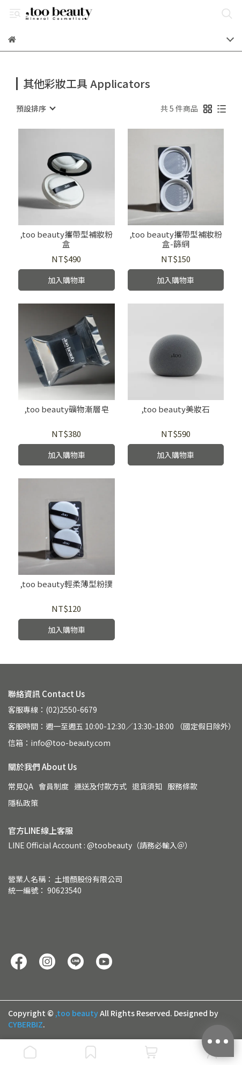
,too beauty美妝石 (175, 409)
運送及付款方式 (100, 786)
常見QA (20, 786)
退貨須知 (147, 786)
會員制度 (54, 786)
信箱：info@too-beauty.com (59, 742)
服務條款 (182, 786)
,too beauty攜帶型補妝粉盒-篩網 (175, 239)
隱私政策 (23, 802)
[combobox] (35, 108)
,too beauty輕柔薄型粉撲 (66, 584)
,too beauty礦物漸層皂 (66, 409)
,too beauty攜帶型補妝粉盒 (66, 239)
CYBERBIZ (25, 1024)
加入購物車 (66, 280)
